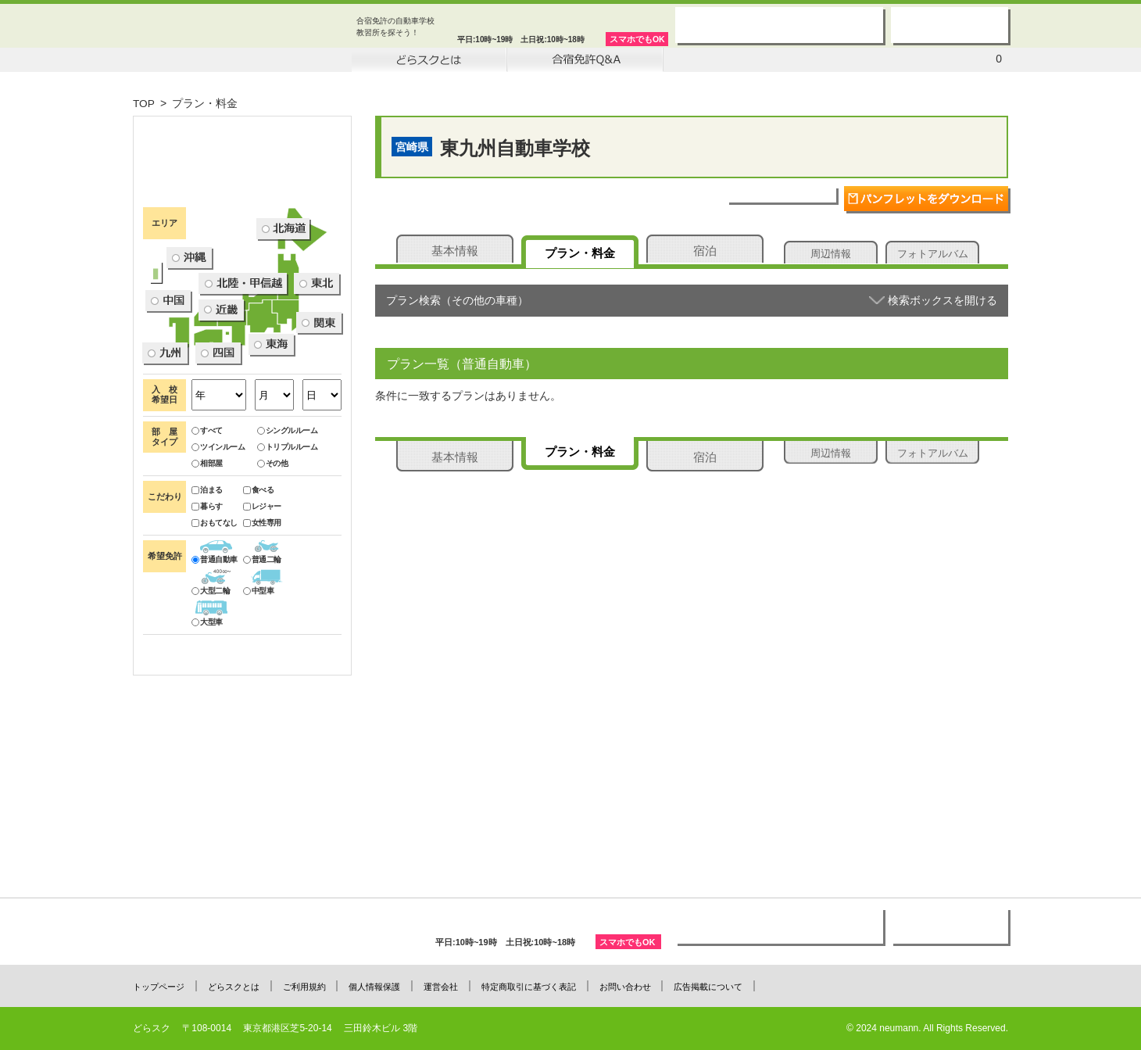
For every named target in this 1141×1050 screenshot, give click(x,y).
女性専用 (262, 646)
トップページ (158, 986)
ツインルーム (218, 570)
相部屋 (207, 586)
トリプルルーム (287, 570)
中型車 (258, 714)
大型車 (207, 745)
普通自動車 (214, 683)
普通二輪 (262, 683)
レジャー (262, 629)
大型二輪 (210, 714)
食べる (258, 613)
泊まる (207, 613)
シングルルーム (287, 554)
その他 (272, 586)
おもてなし (214, 646)
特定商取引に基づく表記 (537, 986)
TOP (144, 103)
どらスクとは (235, 986)
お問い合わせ (635, 986)
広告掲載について (720, 986)
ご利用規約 (307, 986)
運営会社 (448, 986)
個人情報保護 (380, 986)
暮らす (207, 629)
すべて (207, 554)
